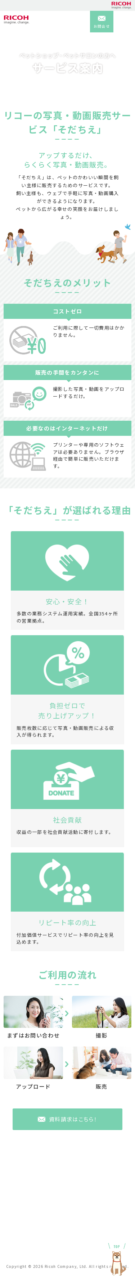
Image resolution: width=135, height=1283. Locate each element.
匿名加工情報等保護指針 (30, 1241)
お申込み (13, 1249)
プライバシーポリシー (95, 1226)
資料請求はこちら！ (73, 1119)
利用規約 (80, 1218)
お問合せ (102, 26)
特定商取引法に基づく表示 (100, 1241)
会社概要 (13, 1218)
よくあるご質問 (20, 1210)
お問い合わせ (85, 1210)
